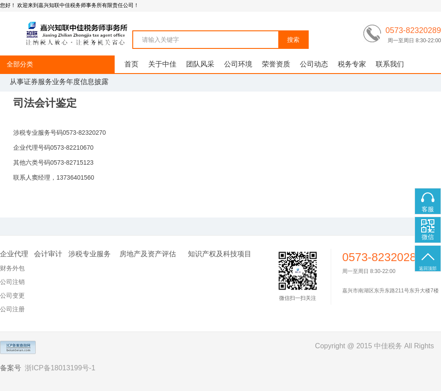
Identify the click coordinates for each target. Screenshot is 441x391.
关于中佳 (162, 64)
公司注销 (12, 281)
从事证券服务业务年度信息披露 (59, 81)
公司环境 (238, 64)
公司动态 (314, 64)
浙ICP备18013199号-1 (60, 368)
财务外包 (12, 268)
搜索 (293, 39)
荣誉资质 (276, 64)
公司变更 (12, 295)
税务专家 (352, 64)
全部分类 (20, 64)
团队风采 (200, 64)
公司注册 (12, 309)
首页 (131, 64)
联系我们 (390, 64)
